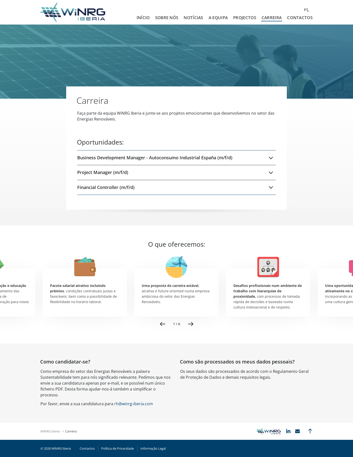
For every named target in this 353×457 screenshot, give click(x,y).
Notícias (193, 17)
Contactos (300, 17)
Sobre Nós (166, 17)
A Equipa (218, 17)
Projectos (244, 17)
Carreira (272, 17)
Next (191, 324)
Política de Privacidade (117, 448)
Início (143, 17)
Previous (162, 324)
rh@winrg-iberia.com (133, 403)
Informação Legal (153, 448)
